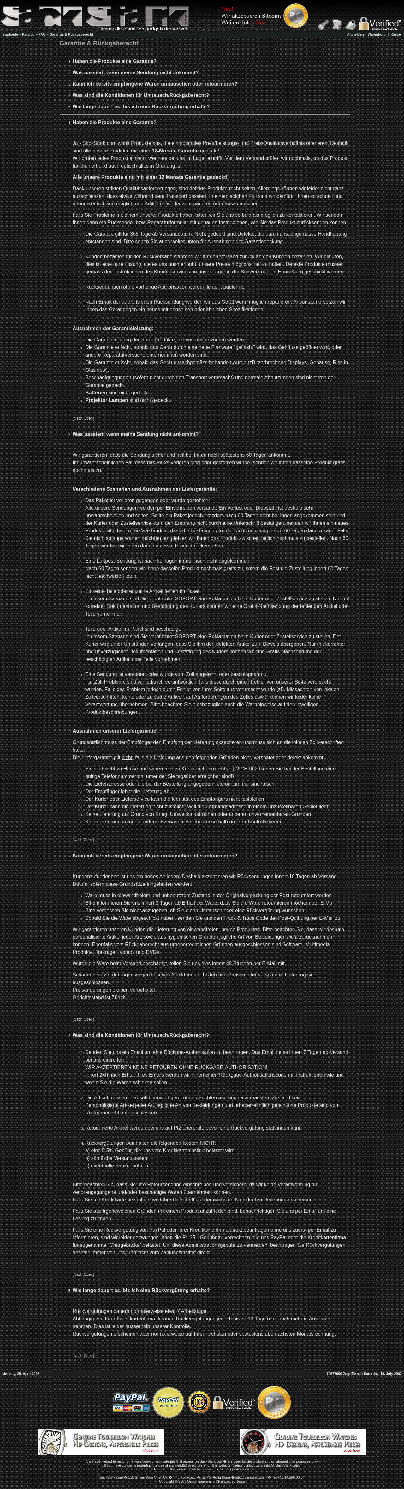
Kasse (395, 34)
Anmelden (355, 34)
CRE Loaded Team (230, 1481)
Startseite (10, 34)
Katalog (28, 34)
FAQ (42, 34)
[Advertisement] (214, 34)
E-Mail (327, 903)
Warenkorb (377, 34)
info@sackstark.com (251, 1477)
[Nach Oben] (83, 418)
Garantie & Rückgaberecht (71, 34)
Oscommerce (197, 1481)
